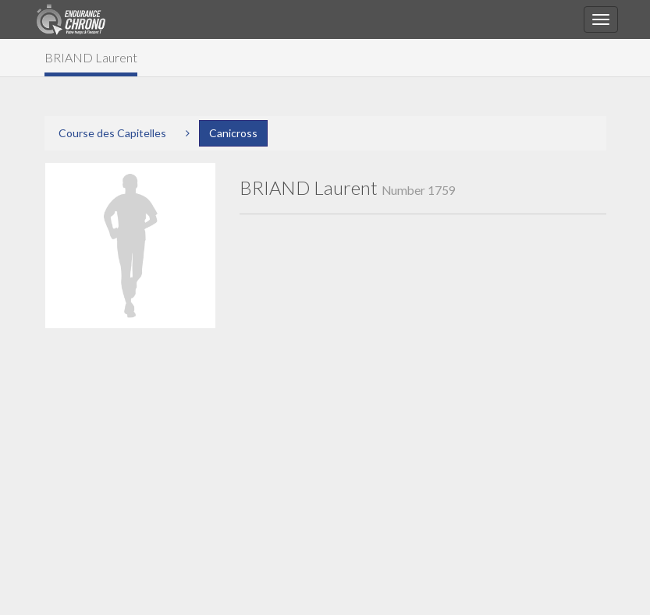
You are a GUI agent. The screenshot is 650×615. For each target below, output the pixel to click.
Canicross (233, 133)
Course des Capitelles (112, 133)
